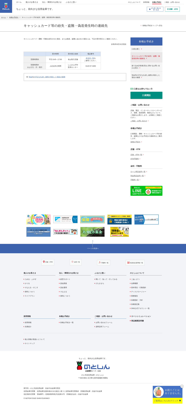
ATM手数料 (134, 159)
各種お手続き (157, 2)
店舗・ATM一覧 (136, 155)
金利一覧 (76, 263)
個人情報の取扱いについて (35, 339)
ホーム (20, 2)
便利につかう (30, 292)
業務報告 (134, 296)
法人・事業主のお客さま (53, 2)
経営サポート (65, 279)
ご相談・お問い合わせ (173, 2)
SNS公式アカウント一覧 (140, 309)
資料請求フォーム (102, 327)
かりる (27, 284)
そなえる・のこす (31, 288)
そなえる (63, 292)
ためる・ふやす (30, 279)
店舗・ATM (51, 263)
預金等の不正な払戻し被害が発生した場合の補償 (47, 77)
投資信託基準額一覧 (130, 263)
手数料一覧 (134, 180)
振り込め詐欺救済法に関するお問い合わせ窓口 (146, 67)
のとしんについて (135, 2)
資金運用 (63, 288)
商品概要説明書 (137, 321)
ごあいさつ (135, 279)
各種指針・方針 (137, 300)
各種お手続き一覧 (67, 323)
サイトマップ (30, 343)
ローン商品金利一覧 (137, 172)
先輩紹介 (28, 327)
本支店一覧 (90, 58)
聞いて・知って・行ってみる (106, 279)
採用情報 (147, 2)
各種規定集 (135, 304)
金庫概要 (134, 284)
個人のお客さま (33, 2)
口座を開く (136, 49)
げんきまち (100, 284)
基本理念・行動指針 (138, 288)
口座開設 (146, 95)
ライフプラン (30, 296)
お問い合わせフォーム (104, 323)
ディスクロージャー (138, 292)
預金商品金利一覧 (137, 176)
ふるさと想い (72, 2)
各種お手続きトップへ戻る (152, 25)
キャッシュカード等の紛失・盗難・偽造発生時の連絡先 (146, 57)
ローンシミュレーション (141, 316)
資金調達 (63, 284)
